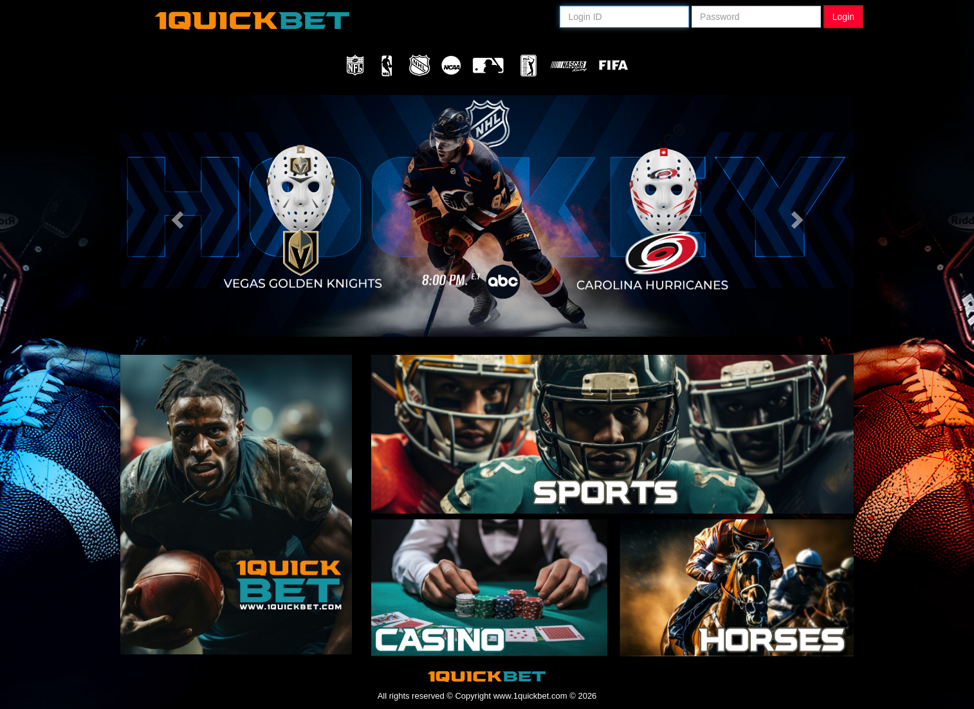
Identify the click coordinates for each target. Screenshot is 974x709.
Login (843, 17)
